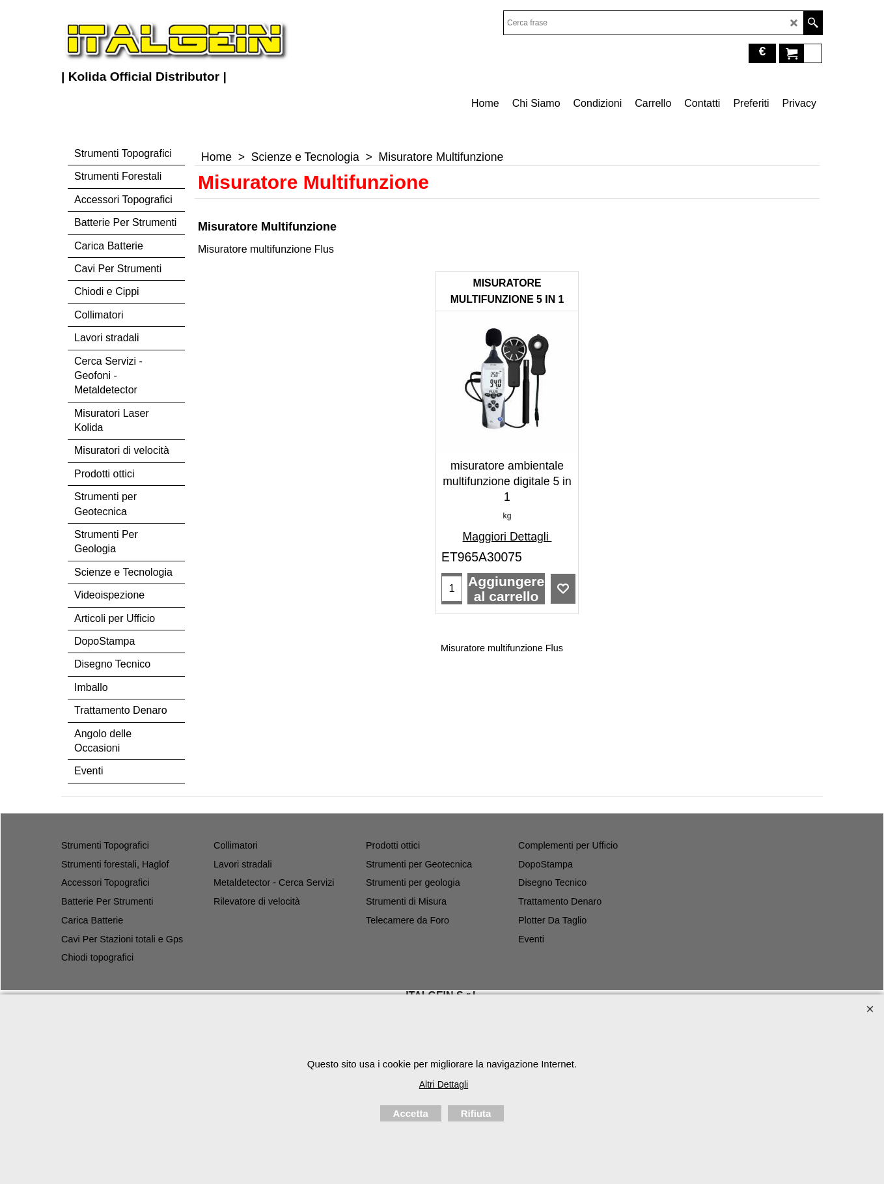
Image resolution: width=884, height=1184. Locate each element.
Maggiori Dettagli (507, 536)
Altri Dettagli (443, 1084)
